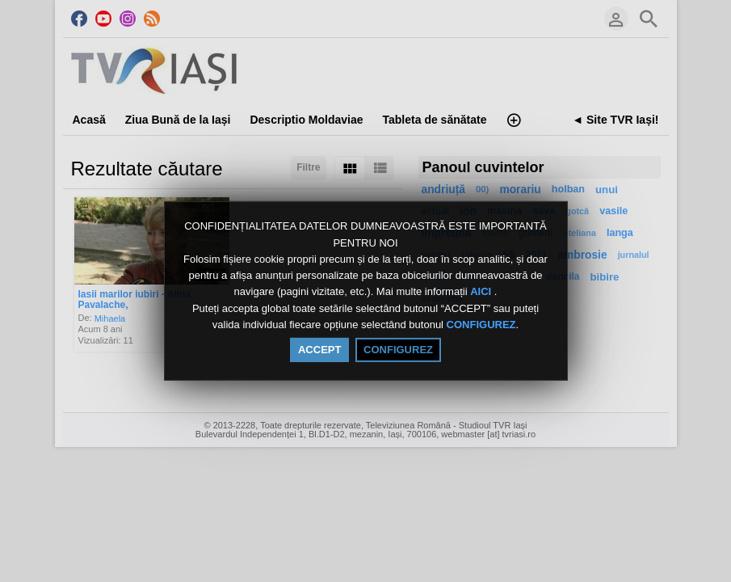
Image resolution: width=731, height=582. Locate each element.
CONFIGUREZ (481, 324)
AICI (482, 292)
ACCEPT (319, 350)
